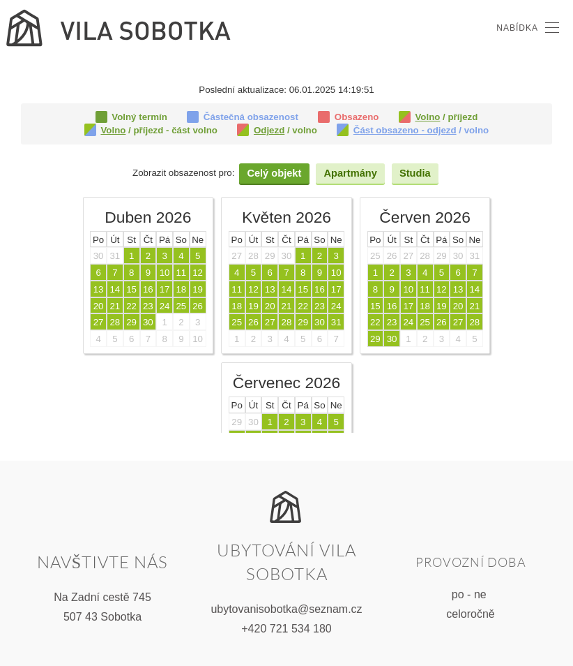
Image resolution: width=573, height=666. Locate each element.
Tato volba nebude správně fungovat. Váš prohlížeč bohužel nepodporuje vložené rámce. (286, 258)
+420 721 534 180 (286, 627)
